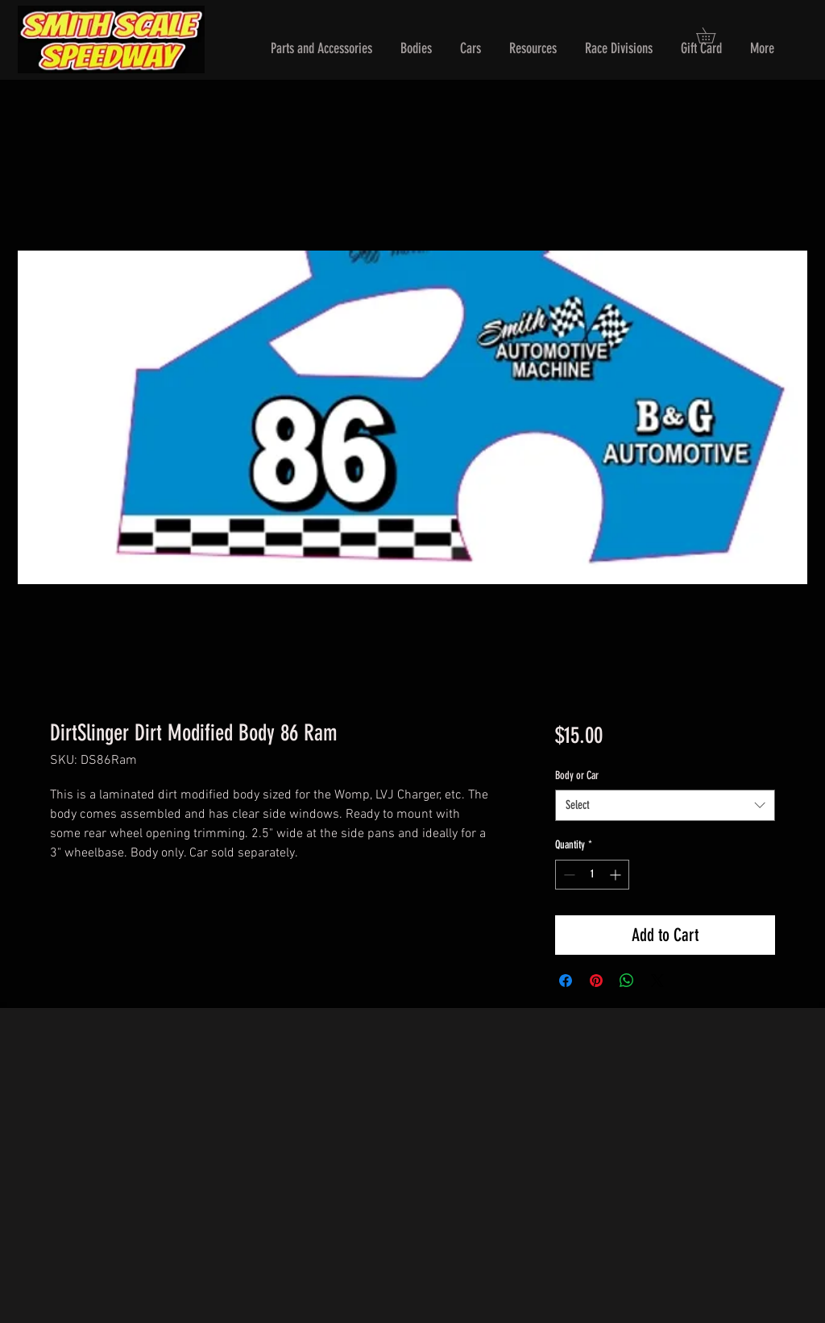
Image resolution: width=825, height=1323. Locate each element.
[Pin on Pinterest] (596, 980)
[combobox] (665, 805)
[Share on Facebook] (565, 980)
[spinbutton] (592, 875)
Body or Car (577, 775)
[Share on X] (657, 980)
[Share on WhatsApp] (626, 980)
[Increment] (617, 875)
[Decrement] (568, 875)
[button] (321, 48)
